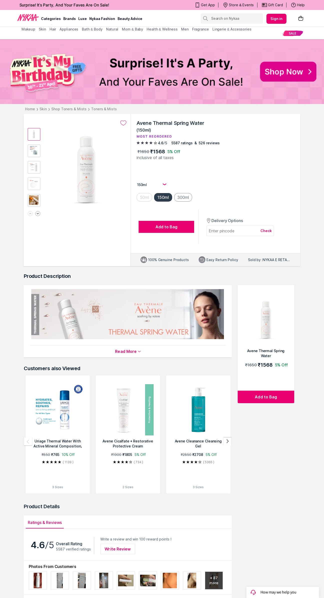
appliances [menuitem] (69, 29)
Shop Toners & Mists (69, 109)
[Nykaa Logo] (28, 17)
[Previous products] (28, 441)
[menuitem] (292, 33)
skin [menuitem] (42, 29)
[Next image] (37, 214)
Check (266, 231)
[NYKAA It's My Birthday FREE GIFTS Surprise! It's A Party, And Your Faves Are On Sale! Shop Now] (162, 71)
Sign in (276, 19)
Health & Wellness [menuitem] (162, 29)
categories (51, 19)
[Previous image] (30, 214)
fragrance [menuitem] (200, 29)
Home (30, 109)
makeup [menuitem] (28, 29)
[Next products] (227, 441)
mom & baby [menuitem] (132, 29)
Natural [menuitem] (112, 29)
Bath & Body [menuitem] (92, 29)
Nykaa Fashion (102, 19)
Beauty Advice (130, 19)
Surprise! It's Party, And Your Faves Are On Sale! (64, 5)
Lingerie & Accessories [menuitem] (231, 29)
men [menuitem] (185, 29)
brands (69, 19)
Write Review (118, 548)
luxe (82, 19)
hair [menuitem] (53, 29)
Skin (43, 109)
